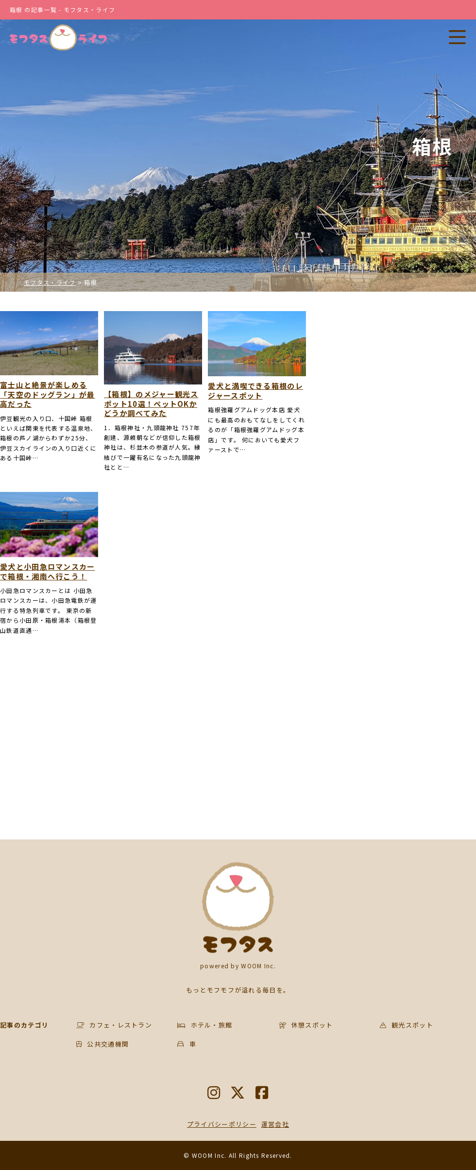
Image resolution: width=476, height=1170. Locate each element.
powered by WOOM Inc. (238, 965)
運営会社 (275, 1124)
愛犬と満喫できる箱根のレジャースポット (255, 390)
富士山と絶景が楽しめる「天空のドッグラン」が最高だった (47, 394)
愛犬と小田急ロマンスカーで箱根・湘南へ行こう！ (47, 571)
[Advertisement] (153, 742)
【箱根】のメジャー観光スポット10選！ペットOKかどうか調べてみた (151, 403)
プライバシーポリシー (221, 1124)
